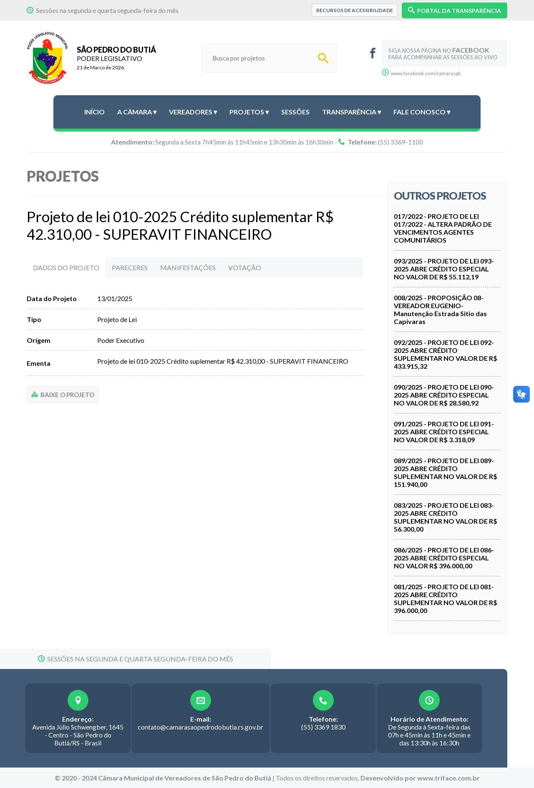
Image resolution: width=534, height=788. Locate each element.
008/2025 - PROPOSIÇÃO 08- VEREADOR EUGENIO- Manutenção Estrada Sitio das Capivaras (440, 309)
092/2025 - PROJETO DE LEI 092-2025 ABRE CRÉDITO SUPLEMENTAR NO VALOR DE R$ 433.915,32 (445, 354)
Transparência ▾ (351, 112)
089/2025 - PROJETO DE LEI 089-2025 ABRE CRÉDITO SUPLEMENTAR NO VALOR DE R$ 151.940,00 (445, 472)
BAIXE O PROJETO (62, 394)
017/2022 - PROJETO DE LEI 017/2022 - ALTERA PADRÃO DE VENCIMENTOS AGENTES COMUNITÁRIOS (443, 228)
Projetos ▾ (249, 112)
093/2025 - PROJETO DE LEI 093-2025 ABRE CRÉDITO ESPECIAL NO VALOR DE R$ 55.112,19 (444, 269)
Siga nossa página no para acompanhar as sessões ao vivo (443, 53)
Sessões (295, 112)
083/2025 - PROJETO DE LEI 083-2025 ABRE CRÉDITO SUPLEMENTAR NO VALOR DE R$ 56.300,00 (445, 517)
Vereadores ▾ (193, 112)
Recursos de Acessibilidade (354, 10)
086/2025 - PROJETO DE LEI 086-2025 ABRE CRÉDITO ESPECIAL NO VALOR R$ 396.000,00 (444, 558)
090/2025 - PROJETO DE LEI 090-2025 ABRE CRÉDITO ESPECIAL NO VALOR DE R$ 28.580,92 (444, 395)
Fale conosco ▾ (421, 112)
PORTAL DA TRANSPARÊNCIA (454, 10)
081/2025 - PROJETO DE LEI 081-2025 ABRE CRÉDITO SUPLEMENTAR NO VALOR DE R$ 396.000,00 (445, 598)
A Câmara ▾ (136, 112)
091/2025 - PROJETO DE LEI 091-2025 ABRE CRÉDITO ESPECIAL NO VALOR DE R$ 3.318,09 (444, 431)
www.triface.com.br (448, 778)
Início (94, 112)
